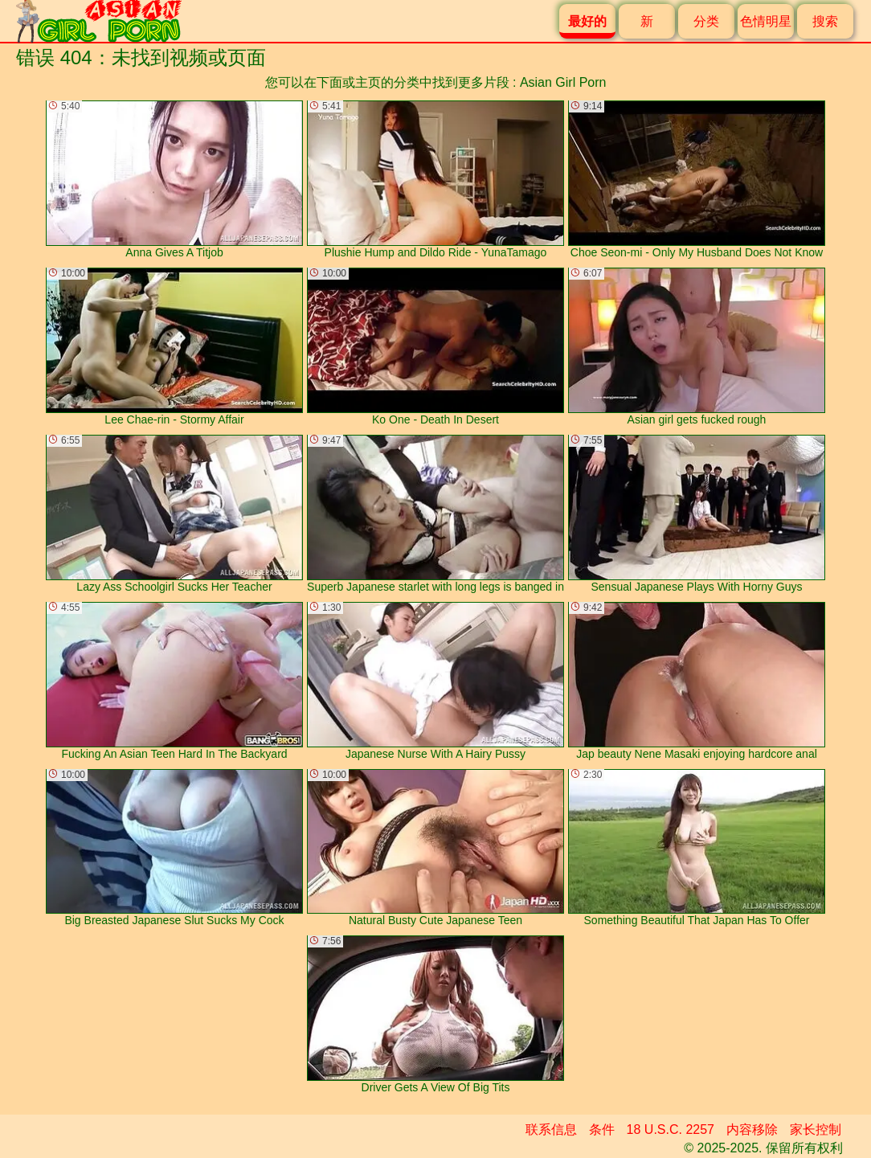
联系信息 (551, 1129)
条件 (602, 1129)
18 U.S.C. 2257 (670, 1129)
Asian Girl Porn (563, 82)
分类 (706, 21)
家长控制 (815, 1129)
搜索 (825, 21)
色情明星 (765, 21)
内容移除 (752, 1129)
